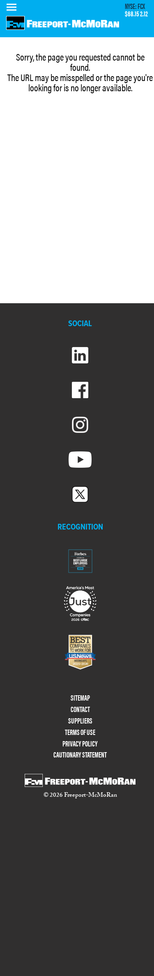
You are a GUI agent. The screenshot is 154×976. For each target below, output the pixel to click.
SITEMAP (80, 698)
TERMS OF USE (80, 732)
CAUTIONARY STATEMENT (80, 755)
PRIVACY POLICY (80, 743)
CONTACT (80, 709)
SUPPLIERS (80, 721)
